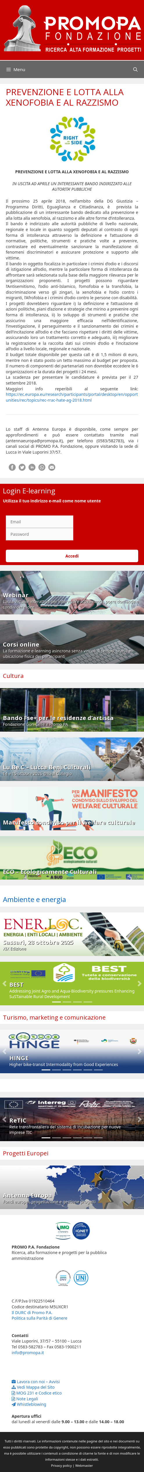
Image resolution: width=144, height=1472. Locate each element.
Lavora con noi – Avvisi (36, 1381)
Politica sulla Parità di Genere (39, 1318)
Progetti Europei (25, 1153)
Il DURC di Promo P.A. (32, 1312)
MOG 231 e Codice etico (37, 1393)
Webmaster (84, 1465)
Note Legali (25, 1398)
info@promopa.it (28, 1352)
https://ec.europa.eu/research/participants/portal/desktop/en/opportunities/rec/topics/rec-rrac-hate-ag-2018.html (72, 397)
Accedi (72, 556)
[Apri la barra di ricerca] (135, 69)
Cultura (13, 676)
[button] (4, 983)
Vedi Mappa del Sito (33, 1387)
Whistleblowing (29, 1404)
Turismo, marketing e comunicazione (54, 1017)
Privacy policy (61, 1465)
